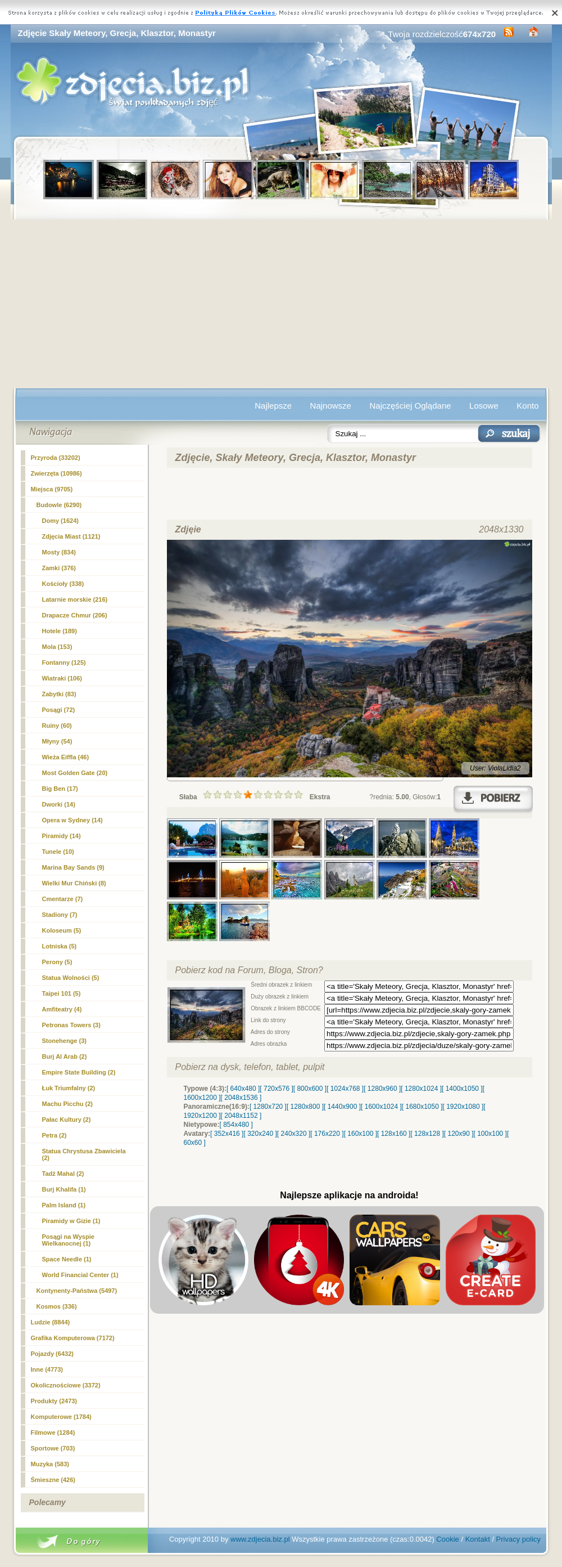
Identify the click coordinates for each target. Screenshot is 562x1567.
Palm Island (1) (64, 1205)
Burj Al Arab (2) (64, 1056)
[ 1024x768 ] (345, 1089)
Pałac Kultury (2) (66, 1119)
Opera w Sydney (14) (72, 820)
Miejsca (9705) (52, 489)
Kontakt (477, 1539)
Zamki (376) (59, 568)
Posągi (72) (58, 709)
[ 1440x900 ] (342, 1107)
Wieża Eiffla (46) (65, 757)
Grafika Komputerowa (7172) (73, 1338)
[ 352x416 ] (226, 1134)
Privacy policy (518, 1539)
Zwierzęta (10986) (56, 473)
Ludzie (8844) (50, 1322)
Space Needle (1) (67, 1259)
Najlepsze (273, 405)
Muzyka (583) (50, 1464)
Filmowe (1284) (53, 1432)
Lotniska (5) (59, 946)
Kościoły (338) (63, 583)
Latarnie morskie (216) (75, 599)
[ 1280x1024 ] (421, 1089)
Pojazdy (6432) (52, 1353)
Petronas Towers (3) (71, 1025)
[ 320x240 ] (260, 1134)
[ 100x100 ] (490, 1134)
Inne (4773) (47, 1369)
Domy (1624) (60, 520)
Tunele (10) (58, 851)
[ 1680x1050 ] (422, 1107)
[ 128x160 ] (393, 1134)
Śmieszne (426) (53, 1479)
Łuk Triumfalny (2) (69, 1088)
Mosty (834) (59, 552)
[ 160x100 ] (360, 1134)
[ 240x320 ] (293, 1134)
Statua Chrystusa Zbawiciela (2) (84, 1154)
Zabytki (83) (59, 694)
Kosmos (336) (57, 1306)
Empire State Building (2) (79, 1072)
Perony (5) (57, 962)
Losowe (483, 405)
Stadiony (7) (60, 914)
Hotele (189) (59, 631)
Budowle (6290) (59, 505)
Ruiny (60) (57, 725)
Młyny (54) (57, 741)
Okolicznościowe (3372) (66, 1385)
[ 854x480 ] (236, 1125)
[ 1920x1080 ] (463, 1107)
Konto (527, 405)
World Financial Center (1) (80, 1274)
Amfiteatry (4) (62, 1009)
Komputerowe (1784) (61, 1416)
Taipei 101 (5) (61, 993)
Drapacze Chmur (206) (74, 615)
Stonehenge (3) (64, 1040)
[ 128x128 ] (426, 1134)
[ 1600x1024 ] (381, 1107)
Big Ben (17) (60, 788)
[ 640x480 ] (243, 1089)
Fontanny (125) (64, 662)
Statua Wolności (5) (70, 977)
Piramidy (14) (61, 835)
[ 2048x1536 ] (241, 1098)
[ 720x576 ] (276, 1089)
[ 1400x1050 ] (462, 1089)
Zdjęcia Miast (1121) (71, 536)
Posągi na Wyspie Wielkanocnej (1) (68, 1240)
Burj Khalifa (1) (64, 1189)
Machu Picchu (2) (67, 1103)
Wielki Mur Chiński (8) (74, 883)
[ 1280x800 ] (305, 1107)
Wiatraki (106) (62, 678)
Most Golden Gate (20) (75, 772)
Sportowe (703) (53, 1448)
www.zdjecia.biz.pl (260, 1539)
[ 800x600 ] (310, 1089)
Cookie (447, 1539)
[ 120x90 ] (459, 1134)
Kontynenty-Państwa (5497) (77, 1290)
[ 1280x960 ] (382, 1089)
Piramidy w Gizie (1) (71, 1220)
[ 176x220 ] (326, 1134)
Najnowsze (330, 405)
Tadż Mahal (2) (63, 1173)
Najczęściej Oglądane (410, 405)
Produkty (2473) (54, 1401)
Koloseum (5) (61, 930)
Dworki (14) (58, 804)
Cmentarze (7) (62, 899)
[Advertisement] (281, 304)
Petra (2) (54, 1135)
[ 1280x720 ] (268, 1107)
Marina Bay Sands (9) (73, 867)
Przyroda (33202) (55, 457)
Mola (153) (57, 646)
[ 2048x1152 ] (241, 1116)
